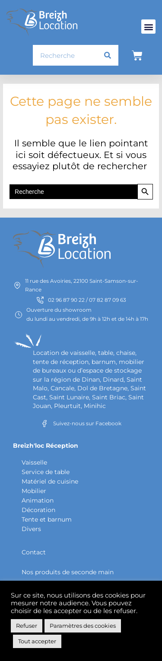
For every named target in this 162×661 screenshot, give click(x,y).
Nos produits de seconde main (68, 572)
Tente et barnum (47, 519)
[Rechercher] (107, 55)
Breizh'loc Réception (45, 445)
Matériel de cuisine (50, 481)
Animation (38, 500)
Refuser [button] (26, 625)
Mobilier (34, 490)
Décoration (38, 509)
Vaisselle (34, 462)
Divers (31, 528)
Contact (34, 552)
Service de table (46, 471)
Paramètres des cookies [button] (83, 625)
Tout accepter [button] (37, 641)
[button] (148, 26)
